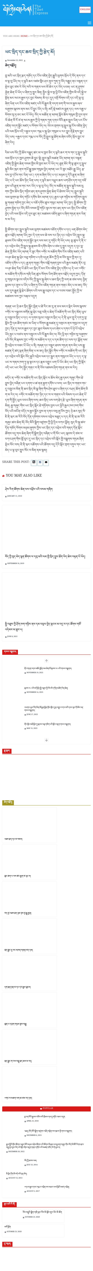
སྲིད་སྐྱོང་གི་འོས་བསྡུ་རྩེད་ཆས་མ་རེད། (18, 1061)
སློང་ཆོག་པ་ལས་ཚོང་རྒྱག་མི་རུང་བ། (17, 876)
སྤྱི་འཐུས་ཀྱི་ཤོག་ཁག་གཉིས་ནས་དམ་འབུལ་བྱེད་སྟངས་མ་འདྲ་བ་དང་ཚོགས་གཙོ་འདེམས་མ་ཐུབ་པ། (43, 627)
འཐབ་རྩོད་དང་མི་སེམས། (13, 839)
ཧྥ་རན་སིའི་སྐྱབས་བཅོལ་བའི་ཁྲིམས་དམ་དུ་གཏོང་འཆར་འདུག (44, 1117)
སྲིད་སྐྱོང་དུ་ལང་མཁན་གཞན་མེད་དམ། (18, 950)
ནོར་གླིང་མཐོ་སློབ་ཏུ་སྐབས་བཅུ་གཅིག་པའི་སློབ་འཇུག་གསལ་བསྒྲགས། (47, 724)
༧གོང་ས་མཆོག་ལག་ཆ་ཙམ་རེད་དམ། (18, 1098)
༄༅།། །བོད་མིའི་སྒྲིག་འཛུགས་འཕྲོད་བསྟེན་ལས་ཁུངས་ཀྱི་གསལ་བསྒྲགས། (48, 1131)
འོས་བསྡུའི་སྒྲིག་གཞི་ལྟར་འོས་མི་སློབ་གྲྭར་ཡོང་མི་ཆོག (42, 1212)
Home (24, 37)
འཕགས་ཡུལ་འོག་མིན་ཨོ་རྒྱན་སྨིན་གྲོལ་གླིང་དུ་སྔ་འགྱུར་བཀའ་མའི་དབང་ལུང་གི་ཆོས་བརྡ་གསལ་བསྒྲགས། (53, 709)
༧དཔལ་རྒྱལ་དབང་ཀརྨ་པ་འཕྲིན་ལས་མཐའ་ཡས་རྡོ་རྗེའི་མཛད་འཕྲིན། (46, 1187)
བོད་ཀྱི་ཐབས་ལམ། (30, 1161)
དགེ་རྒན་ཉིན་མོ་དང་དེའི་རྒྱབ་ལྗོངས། (17, 987)
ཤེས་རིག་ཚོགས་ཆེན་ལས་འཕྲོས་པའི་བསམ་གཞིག (29, 490)
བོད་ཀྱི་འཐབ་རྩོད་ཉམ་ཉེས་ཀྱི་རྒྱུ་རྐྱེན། (17, 913)
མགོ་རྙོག (7, 1227)
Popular (46, 1109)
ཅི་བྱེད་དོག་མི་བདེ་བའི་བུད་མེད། (16, 1174)
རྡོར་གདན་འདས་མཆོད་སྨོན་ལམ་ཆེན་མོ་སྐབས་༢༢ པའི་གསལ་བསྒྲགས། (48, 669)
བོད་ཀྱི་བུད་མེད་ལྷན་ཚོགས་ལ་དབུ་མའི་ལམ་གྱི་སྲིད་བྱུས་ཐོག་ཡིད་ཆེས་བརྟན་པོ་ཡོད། (45, 557)
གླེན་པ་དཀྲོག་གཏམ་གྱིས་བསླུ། (15, 1024)
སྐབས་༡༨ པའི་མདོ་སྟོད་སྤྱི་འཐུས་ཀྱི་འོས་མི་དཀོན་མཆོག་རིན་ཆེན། (46, 688)
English (85, 10)
